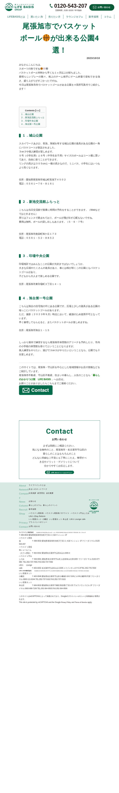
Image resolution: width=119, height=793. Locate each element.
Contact (23, 531)
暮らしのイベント (50, 509)
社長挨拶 (32, 497)
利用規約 (92, 600)
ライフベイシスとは (37, 485)
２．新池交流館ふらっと (33, 117)
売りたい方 (54, 16)
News (22, 506)
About (22, 486)
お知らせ (32, 505)
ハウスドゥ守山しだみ (80, 517)
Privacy (23, 527)
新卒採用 (94, 16)
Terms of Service (82, 606)
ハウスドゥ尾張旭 (36, 517)
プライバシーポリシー (38, 526)
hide (37, 111)
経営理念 (41, 497)
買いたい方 (37, 16)
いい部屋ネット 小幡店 (38, 523)
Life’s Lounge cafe (77, 523)
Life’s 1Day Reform (37, 520)
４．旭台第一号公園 (30, 124)
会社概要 (50, 497)
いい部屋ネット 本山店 (58, 523)
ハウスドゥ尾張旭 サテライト (57, 517)
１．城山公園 (27, 114)
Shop (22, 518)
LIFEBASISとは (16, 16)
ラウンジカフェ (74, 16)
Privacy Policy (66, 606)
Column (23, 510)
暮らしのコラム (35, 509)
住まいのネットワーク (38, 489)
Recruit (23, 514)
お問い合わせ (104, 7)
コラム (107, 16)
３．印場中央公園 (29, 121)
